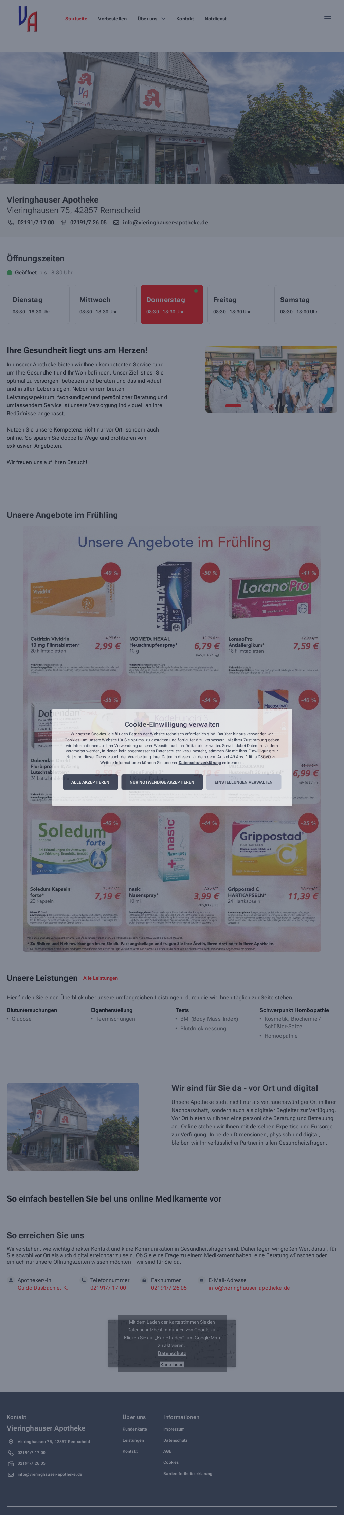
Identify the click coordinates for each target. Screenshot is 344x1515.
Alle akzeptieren (90, 782)
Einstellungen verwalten (244, 782)
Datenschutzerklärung (200, 762)
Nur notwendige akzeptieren (162, 782)
